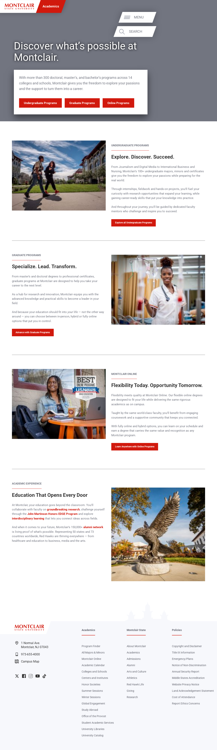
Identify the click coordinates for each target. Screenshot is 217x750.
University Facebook (24, 676)
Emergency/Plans (182, 659)
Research (132, 697)
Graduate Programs (82, 103)
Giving (130, 691)
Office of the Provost (94, 716)
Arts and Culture (136, 671)
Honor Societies (91, 684)
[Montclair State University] (19, 6)
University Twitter (17, 676)
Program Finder (91, 646)
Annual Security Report (185, 671)
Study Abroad (90, 710)
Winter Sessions (91, 697)
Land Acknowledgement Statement (193, 691)
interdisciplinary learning (28, 518)
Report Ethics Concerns (186, 703)
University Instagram (30, 676)
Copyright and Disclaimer (187, 646)
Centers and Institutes (95, 678)
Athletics (132, 678)
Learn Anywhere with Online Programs (134, 446)
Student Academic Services (98, 722)
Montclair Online (91, 659)
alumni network (93, 527)
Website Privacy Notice (185, 684)
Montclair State (136, 630)
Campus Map (27, 661)
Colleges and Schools (94, 671)
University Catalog (92, 735)
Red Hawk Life (135, 684)
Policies (177, 630)
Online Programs (118, 103)
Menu (204, 17)
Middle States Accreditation (188, 678)
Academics (51, 6)
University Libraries (93, 729)
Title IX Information (183, 652)
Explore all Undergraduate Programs (133, 222)
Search (200, 31)
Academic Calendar (93, 665)
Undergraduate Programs (40, 103)
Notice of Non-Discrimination (189, 665)
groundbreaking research (63, 509)
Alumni (131, 665)
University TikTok (44, 676)
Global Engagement (93, 703)
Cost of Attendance (183, 697)
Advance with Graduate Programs (33, 332)
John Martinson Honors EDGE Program (52, 514)
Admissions (134, 659)
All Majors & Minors (93, 652)
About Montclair (136, 646)
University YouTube (37, 676)
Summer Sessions (92, 691)
